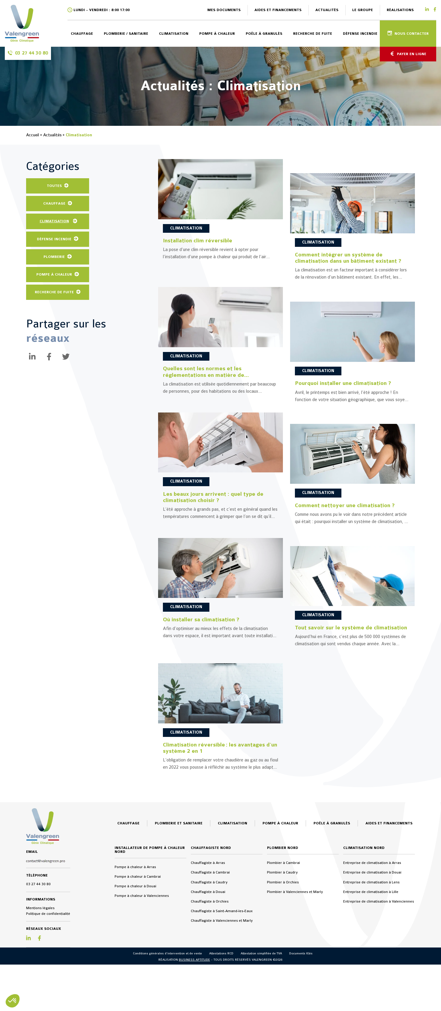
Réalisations (400, 10)
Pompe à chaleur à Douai (135, 960)
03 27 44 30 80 (38, 958)
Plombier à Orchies (283, 956)
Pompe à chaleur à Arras (135, 941)
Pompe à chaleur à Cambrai (138, 950)
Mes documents (224, 10)
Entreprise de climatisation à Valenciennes (378, 975)
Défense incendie (360, 33)
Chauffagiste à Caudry (209, 956)
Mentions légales (40, 982)
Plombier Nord (282, 922)
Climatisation (173, 33)
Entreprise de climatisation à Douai (372, 946)
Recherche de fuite (312, 33)
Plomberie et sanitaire (178, 897)
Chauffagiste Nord (211, 922)
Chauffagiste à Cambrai (210, 946)
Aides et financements (278, 10)
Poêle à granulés (264, 33)
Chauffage (82, 33)
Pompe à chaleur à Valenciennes (142, 970)
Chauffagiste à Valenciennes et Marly (222, 995)
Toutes (54, 186)
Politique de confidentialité (48, 988)
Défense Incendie (54, 239)
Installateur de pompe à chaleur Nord (150, 924)
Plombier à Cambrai (283, 937)
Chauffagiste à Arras (208, 937)
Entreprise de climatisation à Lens (371, 956)
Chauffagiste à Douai (208, 966)
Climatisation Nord (364, 922)
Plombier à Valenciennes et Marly (295, 966)
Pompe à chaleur (217, 33)
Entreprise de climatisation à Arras (372, 937)
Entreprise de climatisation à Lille (370, 966)
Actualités (326, 10)
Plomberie (54, 257)
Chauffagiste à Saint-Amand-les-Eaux (222, 985)
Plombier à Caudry (282, 946)
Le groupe (362, 10)
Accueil (32, 135)
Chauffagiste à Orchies (210, 975)
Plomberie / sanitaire (126, 33)
